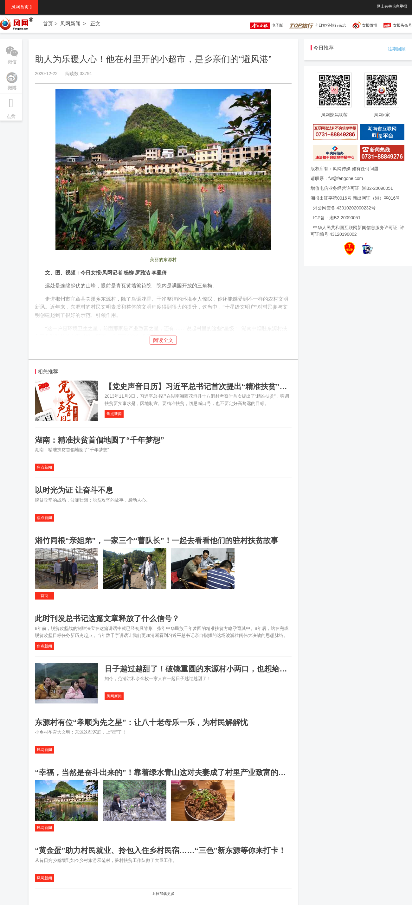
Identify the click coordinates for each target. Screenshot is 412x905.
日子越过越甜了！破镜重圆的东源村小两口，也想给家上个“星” (211, 668)
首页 (48, 23)
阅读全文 (163, 340)
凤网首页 (21, 7)
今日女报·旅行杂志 (317, 25)
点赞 (11, 106)
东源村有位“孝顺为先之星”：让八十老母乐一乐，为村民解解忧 (141, 722)
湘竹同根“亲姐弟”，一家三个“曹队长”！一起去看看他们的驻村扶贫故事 (156, 540)
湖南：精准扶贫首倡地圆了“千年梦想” (99, 440)
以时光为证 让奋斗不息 (74, 490)
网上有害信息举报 (392, 6)
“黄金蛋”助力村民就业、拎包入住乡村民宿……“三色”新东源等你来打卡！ (160, 850)
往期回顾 (397, 48)
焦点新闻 (114, 414)
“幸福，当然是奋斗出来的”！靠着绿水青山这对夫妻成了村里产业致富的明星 (164, 772)
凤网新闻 (70, 23)
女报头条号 (402, 25)
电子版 (263, 25)
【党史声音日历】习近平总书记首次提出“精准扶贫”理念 (200, 386)
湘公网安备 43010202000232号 (344, 207)
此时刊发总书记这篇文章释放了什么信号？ (107, 618)
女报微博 (369, 25)
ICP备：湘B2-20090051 (336, 217)
